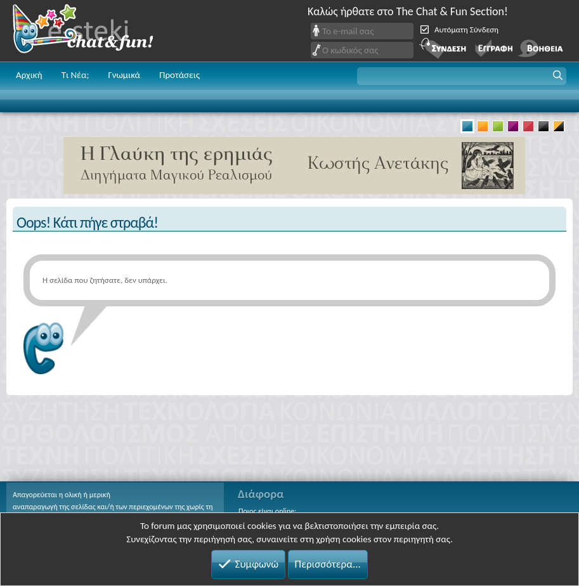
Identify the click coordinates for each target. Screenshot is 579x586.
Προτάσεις (179, 75)
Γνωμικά (124, 75)
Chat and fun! (92, 31)
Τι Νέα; (75, 75)
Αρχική (29, 75)
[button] (462, 76)
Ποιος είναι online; (267, 511)
